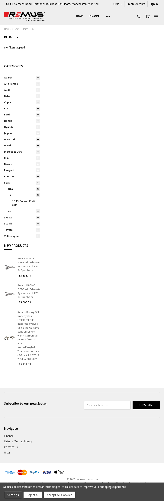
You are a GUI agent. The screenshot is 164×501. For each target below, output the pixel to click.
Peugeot (9, 170)
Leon (9, 211)
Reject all (33, 495)
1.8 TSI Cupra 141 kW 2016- (23, 203)
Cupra (7, 102)
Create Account (136, 4)
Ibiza (10, 189)
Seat (7, 182)
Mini (6, 158)
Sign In (154, 4)
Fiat (6, 108)
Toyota (8, 229)
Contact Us (11, 447)
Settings (13, 495)
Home (79, 16)
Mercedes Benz (13, 151)
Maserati (9, 139)
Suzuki (8, 223)
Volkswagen (11, 236)
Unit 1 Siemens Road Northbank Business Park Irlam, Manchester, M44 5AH (52, 4)
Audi (7, 89)
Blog (7, 452)
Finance (94, 16)
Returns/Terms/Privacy (18, 441)
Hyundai (9, 127)
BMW (7, 96)
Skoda (8, 217)
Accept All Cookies (59, 495)
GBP (117, 4)
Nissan (8, 164)
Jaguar (8, 133)
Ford (7, 114)
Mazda (8, 145)
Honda (8, 120)
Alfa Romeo (11, 83)
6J (10, 195)
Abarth (8, 77)
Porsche (9, 176)
